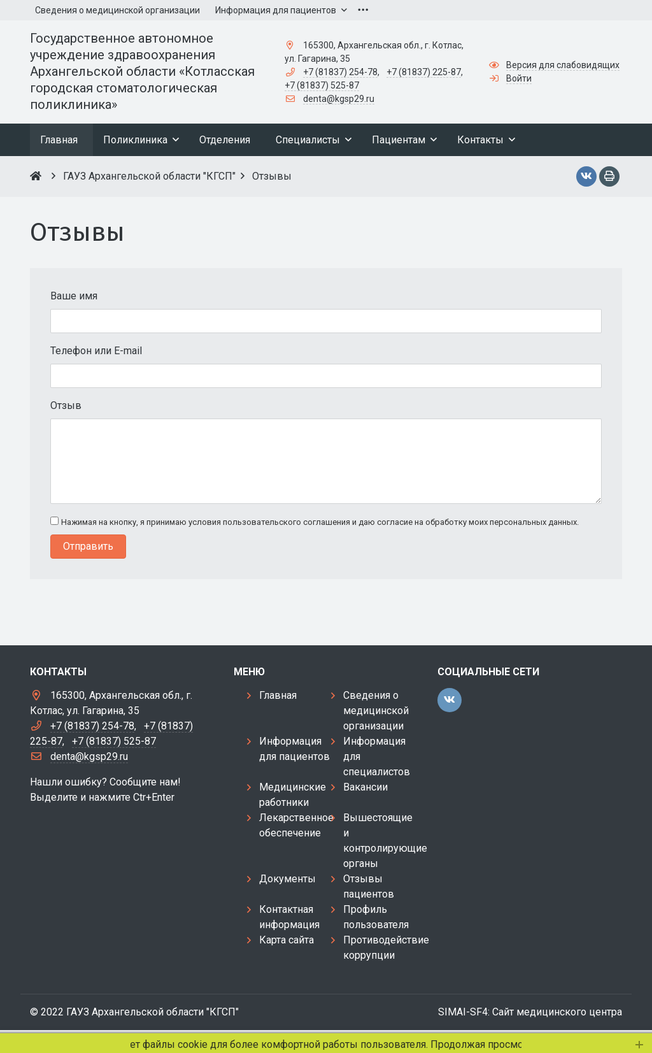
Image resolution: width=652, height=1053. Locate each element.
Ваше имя (73, 296)
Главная (278, 695)
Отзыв (66, 405)
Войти (519, 78)
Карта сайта (286, 940)
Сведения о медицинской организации (376, 710)
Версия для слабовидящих (563, 65)
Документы (287, 879)
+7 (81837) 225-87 (423, 72)
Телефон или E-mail (96, 351)
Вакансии (365, 787)
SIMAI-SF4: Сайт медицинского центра (530, 1012)
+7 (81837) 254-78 (340, 72)
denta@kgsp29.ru (338, 99)
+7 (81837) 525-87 (322, 85)
